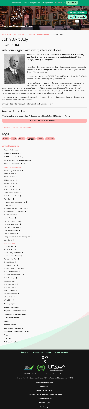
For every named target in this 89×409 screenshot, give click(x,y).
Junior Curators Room (11, 318)
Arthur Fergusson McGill (13, 171)
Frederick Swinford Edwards (15, 211)
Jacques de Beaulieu (12, 227)
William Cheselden (11, 294)
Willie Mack (9, 300)
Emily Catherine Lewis (12, 196)
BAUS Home (6, 34)
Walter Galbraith (10, 290)
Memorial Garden (10, 325)
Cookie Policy (44, 386)
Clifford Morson (10, 180)
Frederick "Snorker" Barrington (16, 208)
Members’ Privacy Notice (44, 390)
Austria (5, 139)
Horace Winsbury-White (13, 221)
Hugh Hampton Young (12, 224)
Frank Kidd (9, 205)
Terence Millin (10, 281)
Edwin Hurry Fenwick (12, 193)
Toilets (6, 335)
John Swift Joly (10, 243)
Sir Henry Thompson (12, 272)
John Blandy (9, 240)
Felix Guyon (9, 199)
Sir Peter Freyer (10, 278)
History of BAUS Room (11, 307)
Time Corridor (8, 338)
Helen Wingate (10, 218)
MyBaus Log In (79, 17)
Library (6, 321)
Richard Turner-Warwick (13, 256)
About (48, 352)
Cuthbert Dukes (10, 183)
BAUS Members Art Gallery (13, 157)
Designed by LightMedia (44, 382)
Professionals (37, 352)
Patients (24, 352)
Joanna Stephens (11, 234)
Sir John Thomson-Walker (14, 275)
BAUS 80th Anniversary (12, 153)
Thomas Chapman (11, 284)
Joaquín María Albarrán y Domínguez (18, 237)
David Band (9, 186)
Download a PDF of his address (43, 121)
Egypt (14, 139)
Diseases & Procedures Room (14, 164)
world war (49, 139)
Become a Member (77, 12)
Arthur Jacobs (10, 174)
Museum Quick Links (11, 150)
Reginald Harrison (11, 249)
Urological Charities (11, 342)
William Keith (9, 297)
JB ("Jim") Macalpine (12, 230)
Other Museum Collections (13, 328)
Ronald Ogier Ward (11, 259)
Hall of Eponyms (9, 304)
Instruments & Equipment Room (15, 314)
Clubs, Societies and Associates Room (17, 160)
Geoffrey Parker (11, 215)
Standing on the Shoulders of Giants (16, 331)
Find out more (59, 3)
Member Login (44, 403)
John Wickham (10, 246)
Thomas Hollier (10, 287)
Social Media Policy (44, 399)
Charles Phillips (10, 177)
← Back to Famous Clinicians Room (16, 128)
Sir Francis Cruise (11, 265)
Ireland (21, 139)
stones (40, 139)
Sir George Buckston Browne (15, 268)
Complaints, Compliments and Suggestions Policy (44, 394)
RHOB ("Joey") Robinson (13, 253)
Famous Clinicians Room (39, 34)
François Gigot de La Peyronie (16, 202)
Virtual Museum (20, 34)
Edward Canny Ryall (12, 189)
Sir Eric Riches (10, 262)
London (31, 139)
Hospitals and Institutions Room (15, 311)
